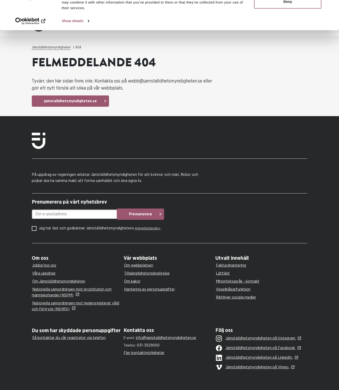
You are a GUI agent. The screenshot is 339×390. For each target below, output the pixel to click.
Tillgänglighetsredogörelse (147, 273)
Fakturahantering (231, 265)
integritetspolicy (147, 228)
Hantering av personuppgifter (149, 289)
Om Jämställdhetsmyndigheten (58, 281)
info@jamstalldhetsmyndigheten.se (166, 338)
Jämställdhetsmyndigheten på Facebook (256, 348)
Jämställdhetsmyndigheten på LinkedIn (254, 358)
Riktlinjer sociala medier (236, 297)
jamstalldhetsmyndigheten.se (70, 101)
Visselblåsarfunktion (233, 289)
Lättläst (223, 273)
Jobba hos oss (44, 265)
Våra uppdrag (43, 273)
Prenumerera (147, 214)
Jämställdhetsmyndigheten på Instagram (256, 338)
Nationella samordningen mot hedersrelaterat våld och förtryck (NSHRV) (75, 306)
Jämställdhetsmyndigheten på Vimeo (253, 367)
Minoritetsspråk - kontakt (237, 281)
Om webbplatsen (138, 265)
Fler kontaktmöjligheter (144, 353)
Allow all (288, 12)
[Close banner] (331, 7)
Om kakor (132, 281)
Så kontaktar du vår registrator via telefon (69, 338)
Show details (73, 47)
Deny (287, 28)
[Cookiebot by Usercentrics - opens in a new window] (30, 47)
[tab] (76, 258)
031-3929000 (148, 345)
